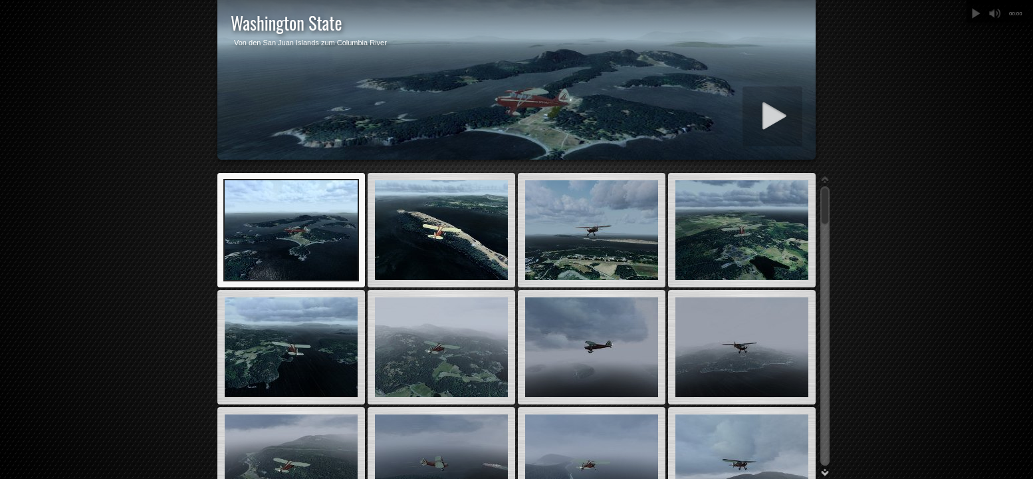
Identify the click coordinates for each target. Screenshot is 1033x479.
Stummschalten (994, 13)
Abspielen (976, 13)
